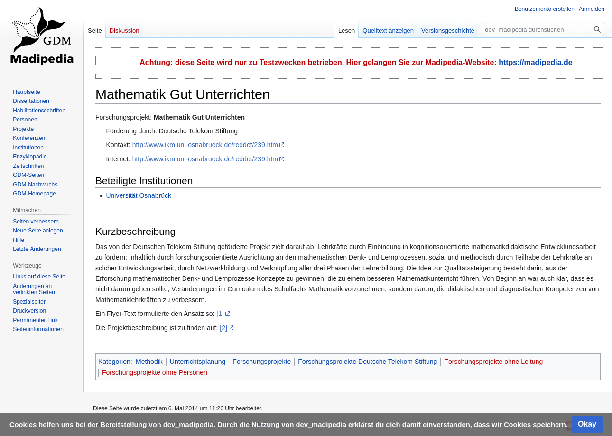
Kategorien (114, 361)
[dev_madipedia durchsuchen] (543, 29)
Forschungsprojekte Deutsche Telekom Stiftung (367, 361)
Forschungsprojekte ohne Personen (154, 372)
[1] (220, 313)
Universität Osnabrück (138, 195)
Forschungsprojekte (261, 361)
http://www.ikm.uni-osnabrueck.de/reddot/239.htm (205, 144)
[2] (223, 328)
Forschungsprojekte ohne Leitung (493, 361)
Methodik (149, 361)
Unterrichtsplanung (198, 361)
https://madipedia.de (536, 62)
